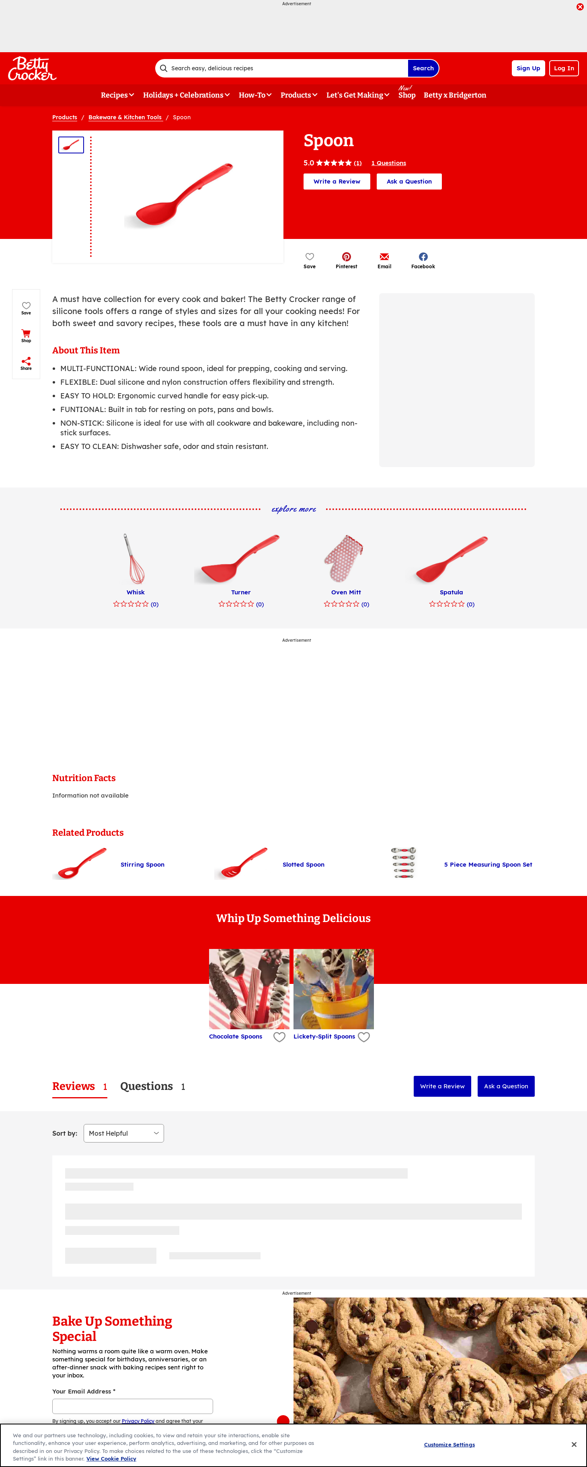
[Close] (574, 1444)
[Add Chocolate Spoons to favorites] (278, 1037)
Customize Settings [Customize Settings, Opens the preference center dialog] (449, 1444)
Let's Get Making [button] (354, 95)
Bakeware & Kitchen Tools (125, 117)
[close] (580, 7)
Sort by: (64, 1133)
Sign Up (528, 68)
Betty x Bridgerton (455, 95)
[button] (346, 260)
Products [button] (296, 95)
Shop (407, 95)
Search (423, 68)
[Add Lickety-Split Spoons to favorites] (363, 1037)
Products (64, 117)
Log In (564, 68)
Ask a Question (409, 181)
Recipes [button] (114, 95)
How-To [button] (252, 95)
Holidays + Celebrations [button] (183, 95)
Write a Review (337, 181)
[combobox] (281, 68)
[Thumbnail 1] (71, 145)
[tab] (79, 1086)
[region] (293, 1445)
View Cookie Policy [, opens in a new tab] (111, 1458)
